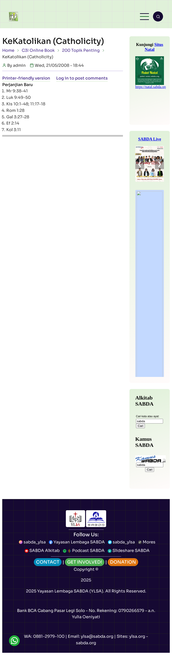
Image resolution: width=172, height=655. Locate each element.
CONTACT (47, 562)
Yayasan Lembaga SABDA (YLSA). (70, 591)
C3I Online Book (38, 50)
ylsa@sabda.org (97, 636)
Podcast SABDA (84, 550)
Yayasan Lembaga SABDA (77, 542)
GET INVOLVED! (84, 562)
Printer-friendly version (26, 78)
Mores (146, 542)
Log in (62, 78)
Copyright (84, 569)
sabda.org (86, 642)
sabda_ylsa (32, 542)
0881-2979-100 (48, 636)
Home (8, 50)
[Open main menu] (144, 16)
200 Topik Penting (81, 50)
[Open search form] (158, 16)
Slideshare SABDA (129, 550)
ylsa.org (137, 636)
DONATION (123, 562)
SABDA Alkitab (42, 550)
